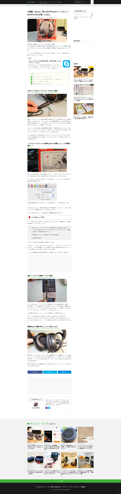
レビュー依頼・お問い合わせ (54, 486)
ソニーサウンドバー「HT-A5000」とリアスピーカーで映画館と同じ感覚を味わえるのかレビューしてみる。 (69, 473)
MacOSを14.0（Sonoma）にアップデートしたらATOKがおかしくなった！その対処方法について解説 (83, 99)
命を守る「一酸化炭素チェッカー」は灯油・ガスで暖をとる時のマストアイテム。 (69, 447)
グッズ (54, 17)
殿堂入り (60, 1)
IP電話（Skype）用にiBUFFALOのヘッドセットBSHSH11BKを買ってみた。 (54, 5)
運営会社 (83, 486)
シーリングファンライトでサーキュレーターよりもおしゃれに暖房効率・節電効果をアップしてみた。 (85, 447)
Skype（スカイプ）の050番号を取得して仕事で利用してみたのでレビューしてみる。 (45, 61)
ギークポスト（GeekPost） (64, 489)
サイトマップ (65, 486)
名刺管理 (75, 18)
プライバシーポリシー (74, 486)
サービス (50, 1)
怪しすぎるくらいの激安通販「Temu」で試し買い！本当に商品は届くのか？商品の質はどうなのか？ (51, 447)
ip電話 (51, 17)
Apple (37, 1)
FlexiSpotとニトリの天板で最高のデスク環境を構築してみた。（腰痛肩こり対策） (85, 472)
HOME (29, 5)
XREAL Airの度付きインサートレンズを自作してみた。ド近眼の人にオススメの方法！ (83, 81)
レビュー (56, 17)
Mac (92, 84)
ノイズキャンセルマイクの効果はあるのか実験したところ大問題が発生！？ (46, 79)
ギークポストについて (41, 486)
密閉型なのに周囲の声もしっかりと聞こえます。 (41, 84)
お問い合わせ (77, 1)
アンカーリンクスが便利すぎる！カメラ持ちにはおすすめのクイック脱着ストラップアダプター (52, 472)
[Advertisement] (63, 263)
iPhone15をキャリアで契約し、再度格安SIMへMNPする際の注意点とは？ (83, 118)
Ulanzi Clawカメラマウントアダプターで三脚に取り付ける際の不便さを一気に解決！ (35, 472)
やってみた (55, 1)
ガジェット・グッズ (43, 1)
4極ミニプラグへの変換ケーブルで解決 (39, 81)
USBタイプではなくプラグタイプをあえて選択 (41, 77)
